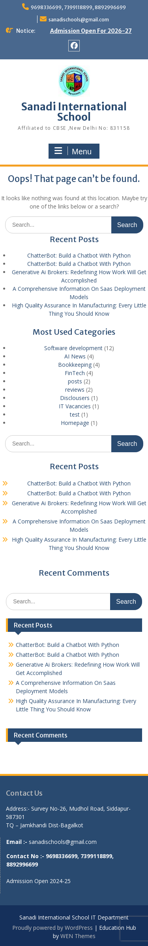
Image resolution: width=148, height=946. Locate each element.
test (75, 414)
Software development (73, 348)
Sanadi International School (74, 111)
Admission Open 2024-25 (38, 881)
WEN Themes (78, 936)
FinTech (75, 373)
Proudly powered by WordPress (52, 927)
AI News (75, 356)
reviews (74, 389)
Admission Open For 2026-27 (91, 30)
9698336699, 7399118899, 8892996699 (78, 7)
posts (75, 381)
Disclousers (75, 398)
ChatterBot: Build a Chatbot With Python (79, 255)
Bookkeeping (75, 364)
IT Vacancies (75, 406)
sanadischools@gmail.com (79, 20)
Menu (73, 151)
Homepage (75, 423)
